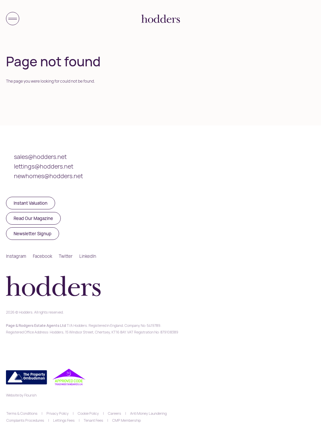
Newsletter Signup (32, 234)
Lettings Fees (64, 420)
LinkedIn (87, 256)
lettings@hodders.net (43, 166)
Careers (114, 413)
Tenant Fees (93, 420)
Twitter (66, 256)
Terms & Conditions (22, 413)
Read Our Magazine (33, 218)
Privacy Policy (57, 413)
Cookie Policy (88, 413)
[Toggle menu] (12, 18)
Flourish (30, 395)
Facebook (42, 256)
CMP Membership (126, 420)
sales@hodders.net (40, 157)
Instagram (16, 256)
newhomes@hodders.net (48, 176)
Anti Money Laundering (148, 413)
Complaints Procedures (25, 420)
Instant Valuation (30, 203)
